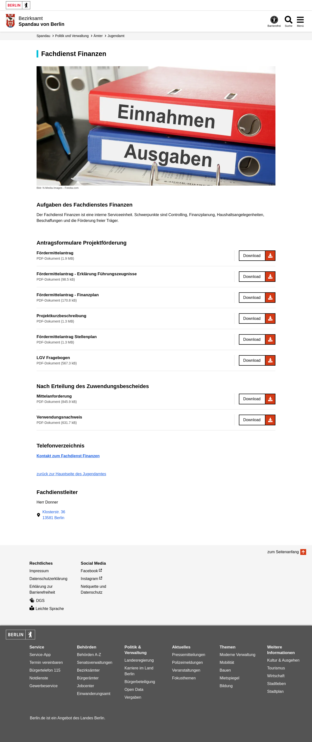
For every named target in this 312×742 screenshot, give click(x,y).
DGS (37, 601)
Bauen (225, 670)
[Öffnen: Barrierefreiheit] (274, 21)
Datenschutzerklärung (48, 579)
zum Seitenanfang (283, 552)
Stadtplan (275, 691)
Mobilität (227, 662)
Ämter (98, 36)
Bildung (226, 686)
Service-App (40, 655)
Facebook (89, 571)
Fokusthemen (184, 678)
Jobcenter (85, 686)
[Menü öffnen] (300, 21)
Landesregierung (139, 660)
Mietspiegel (229, 678)
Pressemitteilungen (188, 655)
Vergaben (133, 697)
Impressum (39, 571)
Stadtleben (276, 684)
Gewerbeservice (43, 686)
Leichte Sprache (46, 609)
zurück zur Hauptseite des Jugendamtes (71, 474)
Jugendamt (115, 36)
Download (252, 256)
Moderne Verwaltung (237, 655)
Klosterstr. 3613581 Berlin (53, 515)
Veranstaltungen (186, 670)
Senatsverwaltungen (94, 662)
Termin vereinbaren (46, 662)
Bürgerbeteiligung (140, 682)
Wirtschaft (275, 676)
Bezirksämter (88, 670)
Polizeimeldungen (187, 662)
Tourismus (276, 668)
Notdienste (38, 678)
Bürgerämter (88, 678)
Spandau (43, 36)
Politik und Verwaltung (72, 36)
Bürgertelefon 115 (44, 670)
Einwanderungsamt (93, 694)
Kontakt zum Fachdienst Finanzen (68, 456)
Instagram (89, 579)
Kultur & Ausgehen (283, 660)
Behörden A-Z (89, 655)
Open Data (134, 689)
